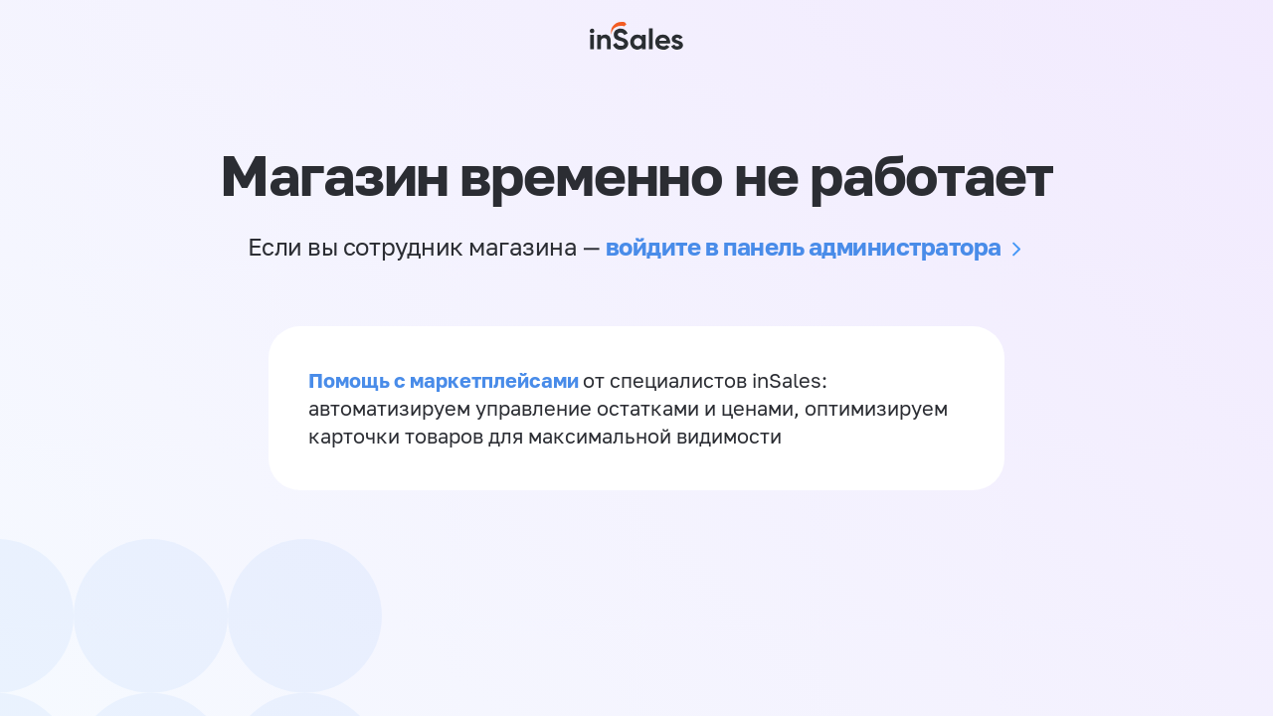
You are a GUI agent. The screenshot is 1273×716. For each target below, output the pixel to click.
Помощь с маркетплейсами (445, 380)
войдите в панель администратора (803, 246)
